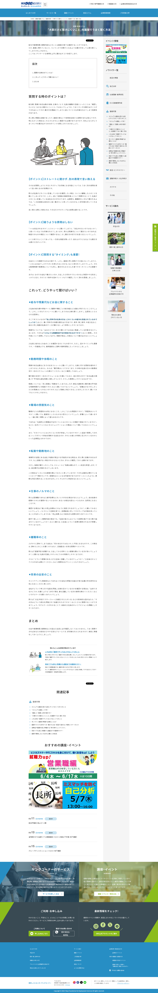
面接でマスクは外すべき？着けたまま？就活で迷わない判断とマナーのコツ (55, 725)
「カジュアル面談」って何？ (40, 710)
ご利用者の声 (125, 13)
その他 (112, 195)
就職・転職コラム (39, 19)
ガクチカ (113, 187)
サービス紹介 (77, 949)
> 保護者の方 (111, 4)
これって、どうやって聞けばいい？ (46, 77)
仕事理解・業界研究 (116, 94)
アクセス (67, 985)
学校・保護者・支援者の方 (116, 956)
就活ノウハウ (77, 964)
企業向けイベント (117, 953)
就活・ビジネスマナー (117, 170)
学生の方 (32, 953)
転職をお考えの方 (35, 960)
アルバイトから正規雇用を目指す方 (39, 964)
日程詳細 (40, 819)
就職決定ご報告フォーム (155, 237)
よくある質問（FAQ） (79, 968)
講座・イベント (78, 953)
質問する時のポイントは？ (43, 72)
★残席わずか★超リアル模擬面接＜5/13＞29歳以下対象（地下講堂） (53, 837)
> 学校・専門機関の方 (96, 4)
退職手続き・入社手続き (118, 178)
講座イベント (69, 13)
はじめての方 (30, 13)
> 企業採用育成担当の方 (128, 4)
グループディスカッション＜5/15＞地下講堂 (45, 851)
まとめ (36, 81)
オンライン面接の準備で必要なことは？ (44, 722)
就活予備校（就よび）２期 (37, 823)
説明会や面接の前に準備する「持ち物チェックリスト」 (49, 728)
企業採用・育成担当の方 (115, 949)
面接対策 (48, 19)
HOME (32, 19)
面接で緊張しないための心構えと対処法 (44, 734)
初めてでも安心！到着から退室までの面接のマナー (47, 731)
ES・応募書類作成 (116, 103)
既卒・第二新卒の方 (35, 956)
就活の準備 (114, 78)
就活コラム (87, 13)
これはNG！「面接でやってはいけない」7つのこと (47, 719)
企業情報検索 (105, 13)
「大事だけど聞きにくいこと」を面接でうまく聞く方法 (49, 716)
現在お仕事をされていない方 (38, 968)
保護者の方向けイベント (119, 960)
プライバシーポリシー (123, 983)
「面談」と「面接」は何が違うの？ (41, 713)
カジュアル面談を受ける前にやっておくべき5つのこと (49, 707)
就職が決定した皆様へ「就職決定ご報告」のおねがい (120, 965)
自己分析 (113, 86)
